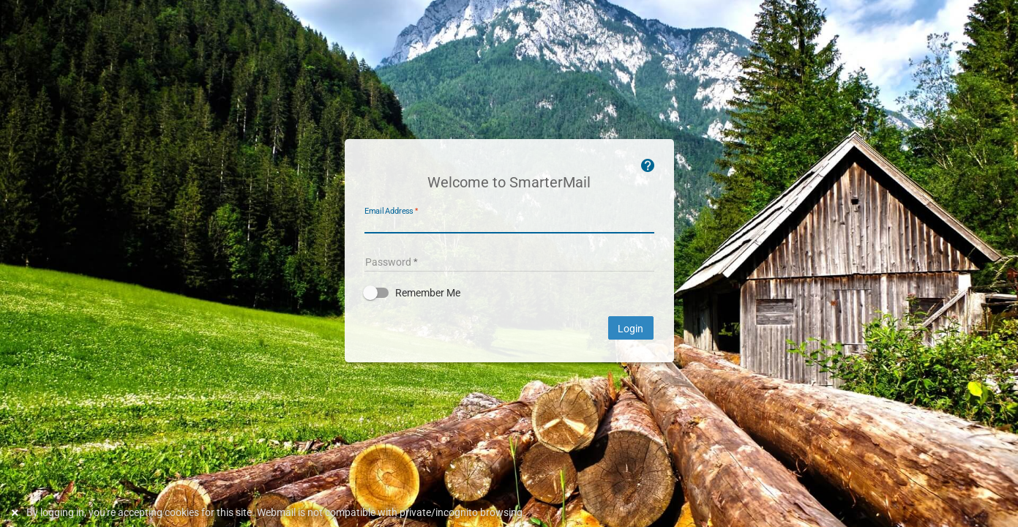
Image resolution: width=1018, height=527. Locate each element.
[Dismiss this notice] (17, 513)
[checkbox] (509, 293)
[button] (509, 293)
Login (631, 328)
